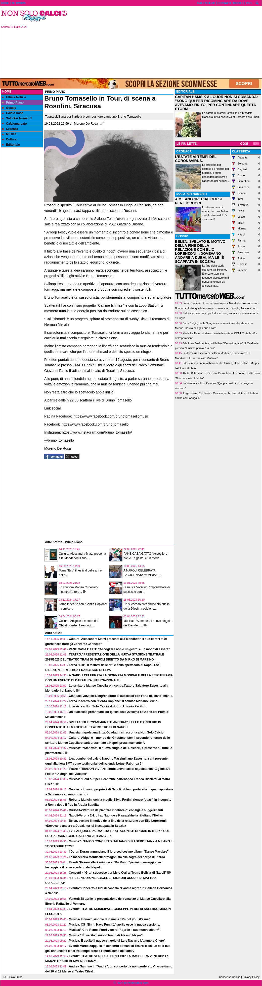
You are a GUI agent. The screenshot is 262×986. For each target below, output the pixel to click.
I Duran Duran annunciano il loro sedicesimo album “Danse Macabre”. (119, 851)
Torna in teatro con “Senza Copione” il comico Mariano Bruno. (113, 701)
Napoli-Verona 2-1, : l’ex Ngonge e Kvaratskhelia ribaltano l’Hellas (116, 815)
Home (6, 91)
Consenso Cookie (229, 976)
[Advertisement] (166, 42)
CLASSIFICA (241, 151)
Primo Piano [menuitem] (13, 102)
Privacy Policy (251, 976)
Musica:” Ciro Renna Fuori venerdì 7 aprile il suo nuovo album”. (115, 930)
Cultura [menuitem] (9, 139)
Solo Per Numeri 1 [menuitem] (17, 118)
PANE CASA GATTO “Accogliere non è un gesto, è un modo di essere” (119, 649)
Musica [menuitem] (9, 134)
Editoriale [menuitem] (11, 144)
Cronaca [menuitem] (10, 129)
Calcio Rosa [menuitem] (12, 113)
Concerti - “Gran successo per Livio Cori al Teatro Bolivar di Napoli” (118, 872)
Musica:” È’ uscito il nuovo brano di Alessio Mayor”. (106, 935)
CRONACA (184, 151)
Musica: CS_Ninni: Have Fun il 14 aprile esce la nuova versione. (114, 924)
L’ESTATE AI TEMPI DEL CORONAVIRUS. (195, 159)
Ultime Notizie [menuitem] (14, 97)
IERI (256, 143)
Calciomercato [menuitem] (14, 123)
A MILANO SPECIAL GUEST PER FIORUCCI (199, 201)
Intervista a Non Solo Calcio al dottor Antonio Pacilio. (107, 706)
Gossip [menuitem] (9, 108)
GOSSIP (182, 236)
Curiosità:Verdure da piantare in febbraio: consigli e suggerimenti (116, 810)
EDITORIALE (185, 91)
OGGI (244, 143)
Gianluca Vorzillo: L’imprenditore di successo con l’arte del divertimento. (121, 696)
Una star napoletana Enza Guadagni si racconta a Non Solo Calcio (116, 732)
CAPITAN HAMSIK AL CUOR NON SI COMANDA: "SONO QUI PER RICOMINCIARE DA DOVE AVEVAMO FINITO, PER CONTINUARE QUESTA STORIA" (216, 103)
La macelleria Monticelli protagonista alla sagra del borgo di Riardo (117, 857)
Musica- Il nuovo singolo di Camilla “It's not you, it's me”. (110, 919)
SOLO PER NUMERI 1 (191, 194)
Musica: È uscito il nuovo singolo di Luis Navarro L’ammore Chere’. (117, 940)
